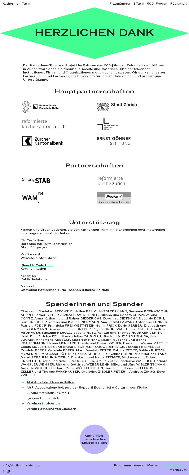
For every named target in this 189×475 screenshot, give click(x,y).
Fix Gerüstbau (32, 240)
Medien (153, 465)
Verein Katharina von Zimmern (51, 409)
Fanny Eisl (29, 276)
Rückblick (178, 4)
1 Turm (139, 4)
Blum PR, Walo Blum (37, 265)
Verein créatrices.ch (43, 403)
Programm (122, 465)
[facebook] (4, 471)
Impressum (178, 470)
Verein (139, 465)
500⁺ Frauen (157, 4)
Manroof (28, 286)
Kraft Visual (30, 254)
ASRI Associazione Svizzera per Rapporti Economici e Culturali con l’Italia (87, 388)
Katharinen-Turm (16, 4)
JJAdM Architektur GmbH (48, 393)
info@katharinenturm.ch (22, 465)
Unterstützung (174, 465)
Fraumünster (120, 4)
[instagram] (8, 471)
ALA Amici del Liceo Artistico (50, 382)
